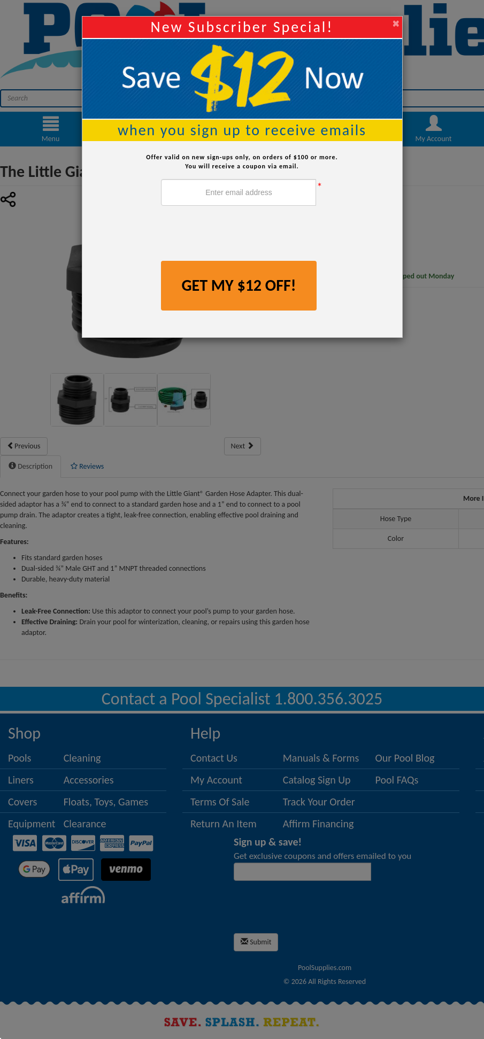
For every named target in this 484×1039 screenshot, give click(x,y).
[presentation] (242, 234)
